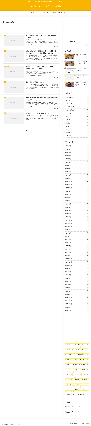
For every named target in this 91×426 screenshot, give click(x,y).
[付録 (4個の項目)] (85, 392)
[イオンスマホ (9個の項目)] (78, 379)
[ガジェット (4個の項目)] (77, 392)
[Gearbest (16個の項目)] (69, 372)
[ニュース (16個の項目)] (78, 372)
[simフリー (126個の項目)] (83, 344)
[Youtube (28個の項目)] (70, 362)
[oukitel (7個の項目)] (76, 382)
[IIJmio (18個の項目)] (77, 369)
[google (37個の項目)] (76, 357)
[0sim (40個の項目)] (68, 357)
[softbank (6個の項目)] (68, 387)
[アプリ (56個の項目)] (70, 352)
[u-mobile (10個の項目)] (85, 377)
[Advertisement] (31, 27)
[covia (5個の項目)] (78, 389)
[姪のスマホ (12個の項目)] (77, 374)
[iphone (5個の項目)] (68, 392)
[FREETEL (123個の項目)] (69, 347)
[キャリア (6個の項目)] (76, 387)
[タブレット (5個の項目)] (84, 387)
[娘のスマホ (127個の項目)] (71, 344)
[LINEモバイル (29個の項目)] (84, 359)
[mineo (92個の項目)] (77, 347)
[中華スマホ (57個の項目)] (84, 349)
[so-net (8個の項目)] (68, 382)
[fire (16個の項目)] (85, 369)
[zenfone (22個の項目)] (78, 367)
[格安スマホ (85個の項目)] (84, 347)
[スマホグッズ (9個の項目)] (69, 379)
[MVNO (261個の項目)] (71, 342)
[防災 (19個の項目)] (69, 369)
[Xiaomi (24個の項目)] (68, 364)
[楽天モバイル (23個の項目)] (77, 364)
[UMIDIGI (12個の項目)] (69, 374)
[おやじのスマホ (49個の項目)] (82, 352)
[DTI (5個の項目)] (85, 389)
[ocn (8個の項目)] (86, 379)
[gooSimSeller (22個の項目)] (69, 367)
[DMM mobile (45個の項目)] (83, 354)
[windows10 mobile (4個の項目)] (72, 394)
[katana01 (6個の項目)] (84, 384)
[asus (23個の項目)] (86, 364)
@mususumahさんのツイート (74, 406)
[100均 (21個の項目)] (85, 367)
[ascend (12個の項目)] (85, 374)
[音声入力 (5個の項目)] (69, 389)
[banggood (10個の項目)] (76, 377)
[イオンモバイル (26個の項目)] (82, 362)
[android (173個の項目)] (83, 342)
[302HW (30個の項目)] (75, 359)
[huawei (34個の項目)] (68, 359)
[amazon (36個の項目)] (85, 357)
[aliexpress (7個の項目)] (84, 382)
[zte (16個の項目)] (86, 372)
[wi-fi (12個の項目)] (68, 377)
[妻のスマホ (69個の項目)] (69, 349)
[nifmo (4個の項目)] (84, 394)
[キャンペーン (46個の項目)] (71, 354)
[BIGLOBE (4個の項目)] (77, 397)
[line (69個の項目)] (77, 349)
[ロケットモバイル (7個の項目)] (71, 384)
